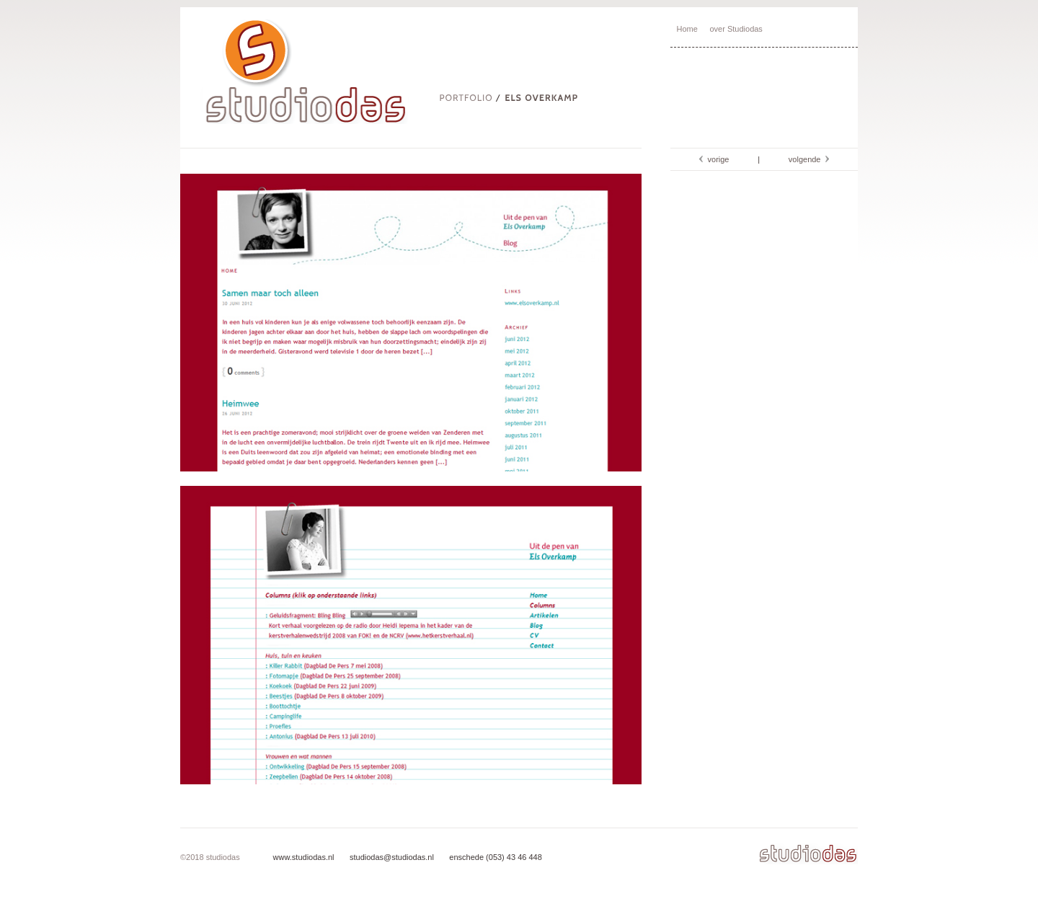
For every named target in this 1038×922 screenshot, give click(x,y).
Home (687, 29)
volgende (807, 159)
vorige (716, 159)
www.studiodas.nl (303, 857)
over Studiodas (735, 29)
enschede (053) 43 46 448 (494, 857)
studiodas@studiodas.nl (390, 857)
